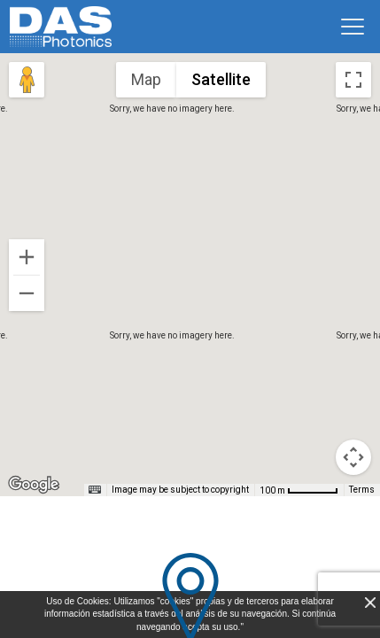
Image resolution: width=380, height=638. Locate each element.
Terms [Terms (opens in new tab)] (362, 489)
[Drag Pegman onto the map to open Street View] (26, 79)
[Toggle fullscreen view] (353, 79)
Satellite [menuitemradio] (221, 79)
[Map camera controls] (353, 457)
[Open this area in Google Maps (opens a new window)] (33, 484)
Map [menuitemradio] (146, 79)
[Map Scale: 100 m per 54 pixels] (299, 490)
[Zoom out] (26, 293)
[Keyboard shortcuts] (95, 490)
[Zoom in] (26, 257)
